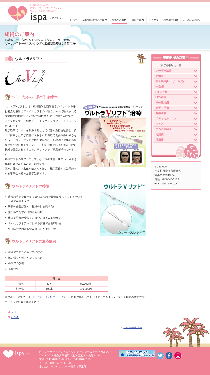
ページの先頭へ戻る (133, 327)
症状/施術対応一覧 (171, 65)
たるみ (15, 317)
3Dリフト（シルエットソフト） (52, 297)
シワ (13, 311)
